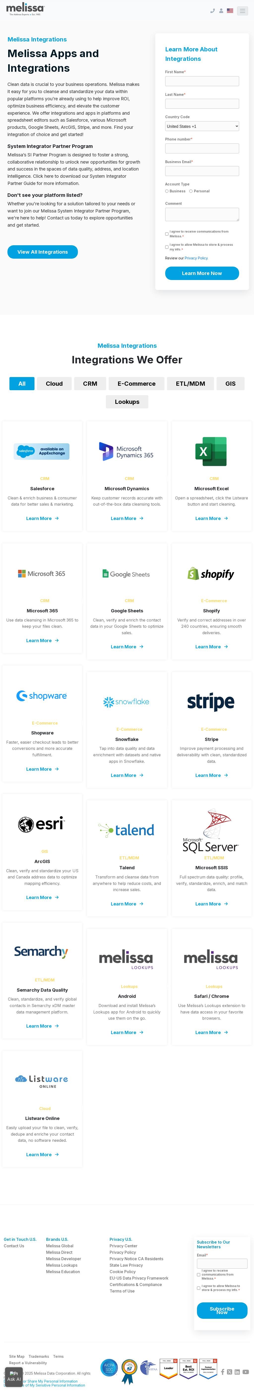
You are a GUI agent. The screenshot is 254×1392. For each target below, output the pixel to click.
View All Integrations (42, 252)
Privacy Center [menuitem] (123, 1245)
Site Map (17, 1357)
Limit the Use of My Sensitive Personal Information (44, 1386)
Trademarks (39, 1357)
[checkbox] (202, 191)
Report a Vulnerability (28, 1363)
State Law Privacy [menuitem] (126, 1265)
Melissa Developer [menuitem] (63, 1258)
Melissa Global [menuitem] (59, 1245)
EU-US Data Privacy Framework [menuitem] (139, 1278)
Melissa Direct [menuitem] (59, 1252)
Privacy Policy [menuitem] (123, 1252)
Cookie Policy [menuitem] (123, 1271)
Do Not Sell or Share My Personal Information (41, 1382)
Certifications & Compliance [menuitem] (136, 1284)
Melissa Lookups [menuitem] (61, 1265)
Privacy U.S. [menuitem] (121, 1239)
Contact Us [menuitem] (14, 1245)
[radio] (177, 191)
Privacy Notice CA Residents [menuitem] (136, 1258)
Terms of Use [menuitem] (122, 1290)
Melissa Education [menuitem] (63, 1271)
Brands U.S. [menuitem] (57, 1239)
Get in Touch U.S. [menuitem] (20, 1239)
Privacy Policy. (196, 258)
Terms (58, 1357)
